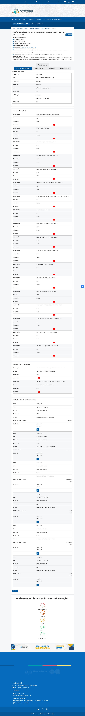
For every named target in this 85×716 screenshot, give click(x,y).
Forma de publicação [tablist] (23, 68)
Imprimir (69, 34)
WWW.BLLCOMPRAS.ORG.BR (28, 48)
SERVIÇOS (48, 19)
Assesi (36, 713)
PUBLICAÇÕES (31, 19)
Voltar (15, 591)
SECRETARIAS (38, 19)
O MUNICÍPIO (24, 19)
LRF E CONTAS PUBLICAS (57, 19)
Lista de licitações (45, 28)
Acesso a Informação (22, 28)
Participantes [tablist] (64, 68)
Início (14, 28)
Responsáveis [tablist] (39, 68)
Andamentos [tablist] (42, 65)
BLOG (44, 19)
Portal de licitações (34, 28)
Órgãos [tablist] (52, 68)
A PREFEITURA (17, 19)
